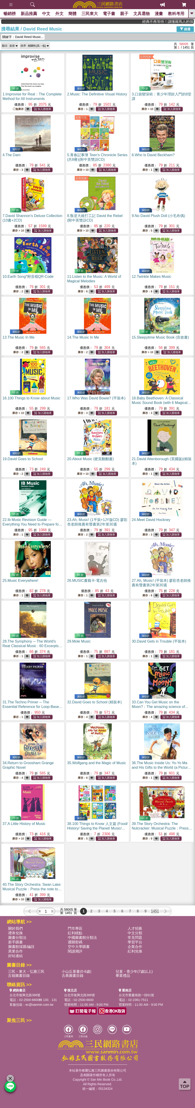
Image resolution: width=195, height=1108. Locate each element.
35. (96, 763)
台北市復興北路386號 (25, 995)
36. (161, 767)
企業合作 (135, 947)
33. (160, 706)
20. (90, 459)
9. (158, 216)
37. (24, 824)
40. (32, 889)
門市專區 (75, 928)
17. (96, 398)
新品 (29, 13)
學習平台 (135, 942)
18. (161, 402)
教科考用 (176, 13)
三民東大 (90, 13)
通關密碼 (75, 942)
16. (31, 398)
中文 (46, 13)
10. (28, 276)
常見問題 (135, 938)
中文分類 (135, 933)
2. (97, 94)
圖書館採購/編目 (21, 947)
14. (83, 337)
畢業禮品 (123, 976)
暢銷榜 (9, 13)
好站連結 (15, 956)
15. (160, 337)
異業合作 (15, 951)
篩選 (185, 29)
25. (20, 580)
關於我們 (15, 928)
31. (33, 706)
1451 (155, 911)
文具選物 (141, 13)
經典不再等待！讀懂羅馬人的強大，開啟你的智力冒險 (176, 21)
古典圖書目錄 (73, 976)
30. (159, 641)
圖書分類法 (17, 938)
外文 (59, 13)
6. (153, 155)
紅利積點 (75, 933)
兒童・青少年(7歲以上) (134, 971)
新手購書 (15, 942)
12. (151, 276)
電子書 (109, 13)
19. (23, 459)
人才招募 (135, 928)
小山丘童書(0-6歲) (76, 971)
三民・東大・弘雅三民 (26, 971)
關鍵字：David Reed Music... (22, 37)
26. (87, 580)
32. (94, 702)
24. (151, 520)
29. (79, 641)
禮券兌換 (15, 933)
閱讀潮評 (75, 951)
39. (162, 828)
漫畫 (159, 13)
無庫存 (18, 109)
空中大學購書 (79, 947)
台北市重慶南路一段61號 (136, 995)
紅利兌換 (145, 56)
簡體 (72, 13)
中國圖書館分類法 (82, 938)
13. (19, 337)
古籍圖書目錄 (19, 976)
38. (97, 828)
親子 (124, 13)
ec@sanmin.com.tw (39, 1004)
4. (11, 155)
